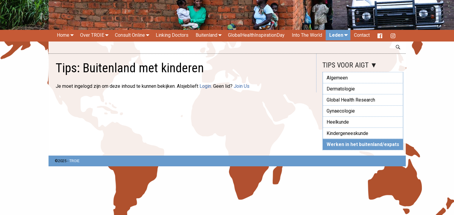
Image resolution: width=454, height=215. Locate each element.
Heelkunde (338, 122)
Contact (362, 35)
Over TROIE (95, 35)
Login (205, 86)
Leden (339, 35)
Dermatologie (341, 89)
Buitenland (210, 35)
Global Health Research (351, 100)
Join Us (241, 86)
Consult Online (133, 35)
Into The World (307, 35)
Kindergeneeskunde (347, 133)
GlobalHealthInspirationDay (256, 35)
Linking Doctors (172, 35)
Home (67, 35)
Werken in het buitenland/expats (363, 144)
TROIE (74, 161)
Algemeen (337, 78)
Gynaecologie (341, 111)
